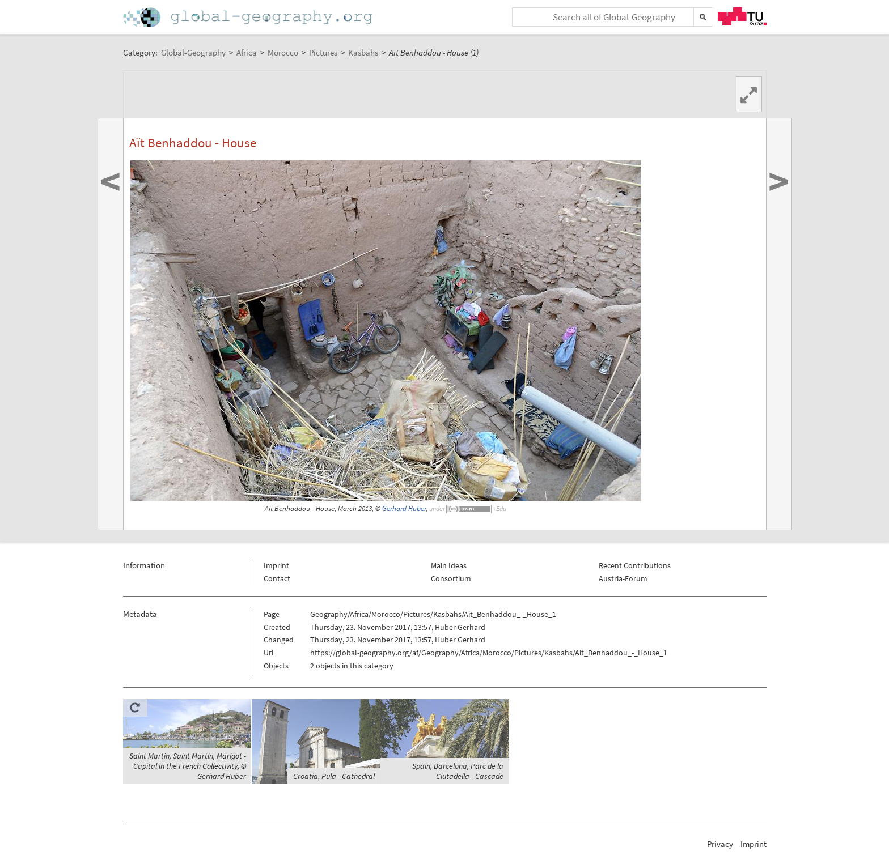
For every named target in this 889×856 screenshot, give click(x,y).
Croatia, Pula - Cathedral (334, 776)
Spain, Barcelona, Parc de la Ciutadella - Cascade (457, 771)
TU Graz (742, 16)
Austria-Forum (623, 578)
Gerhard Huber (404, 508)
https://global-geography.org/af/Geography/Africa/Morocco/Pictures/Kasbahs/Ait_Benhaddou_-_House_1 (488, 653)
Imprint (276, 565)
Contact (277, 578)
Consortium (451, 578)
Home (249, 17)
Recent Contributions (635, 565)
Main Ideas (449, 565)
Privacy (720, 843)
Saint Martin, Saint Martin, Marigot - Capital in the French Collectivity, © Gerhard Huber (187, 766)
